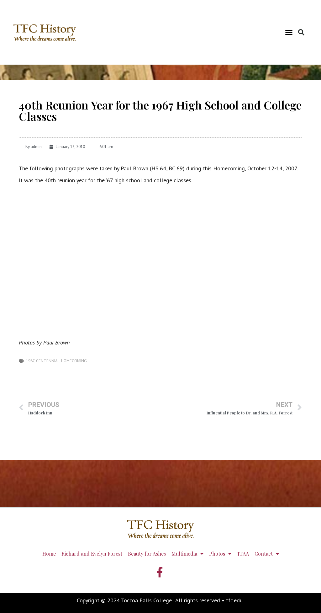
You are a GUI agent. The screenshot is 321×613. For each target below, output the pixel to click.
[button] (289, 32)
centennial (48, 361)
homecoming (74, 361)
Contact (267, 553)
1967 (30, 361)
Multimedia (187, 553)
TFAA (243, 553)
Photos (220, 553)
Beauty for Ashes (147, 553)
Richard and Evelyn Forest (91, 553)
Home (49, 553)
